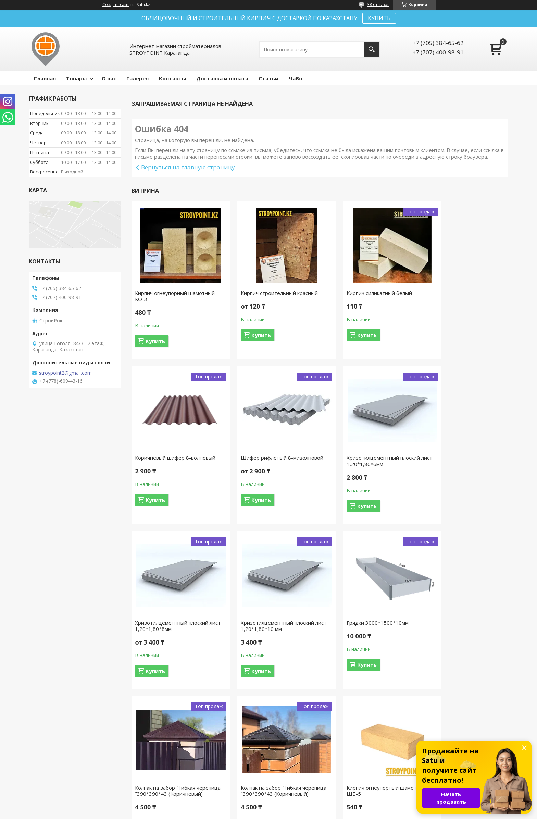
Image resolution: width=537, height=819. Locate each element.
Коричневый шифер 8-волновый (463, 293)
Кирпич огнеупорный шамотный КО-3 (175, 296)
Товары (76, 78)
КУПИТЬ (379, 18)
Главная (45, 78)
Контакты (172, 78)
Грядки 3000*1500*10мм (166, 623)
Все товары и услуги (317, 716)
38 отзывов (378, 5)
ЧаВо (295, 78)
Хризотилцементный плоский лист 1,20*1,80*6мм (267, 461)
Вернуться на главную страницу (188, 167)
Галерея (137, 78)
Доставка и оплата (222, 78)
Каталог (286, 779)
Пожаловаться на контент (282, 812)
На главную (45, 769)
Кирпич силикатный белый (359, 293)
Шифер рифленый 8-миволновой (161, 461)
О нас (109, 78)
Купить (155, 341)
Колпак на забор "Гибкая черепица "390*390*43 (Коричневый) (261, 629)
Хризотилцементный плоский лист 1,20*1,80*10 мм (460, 461)
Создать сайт (115, 4)
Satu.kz (299, 806)
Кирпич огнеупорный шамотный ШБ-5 (463, 626)
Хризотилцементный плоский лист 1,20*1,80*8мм (363, 461)
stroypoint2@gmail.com (65, 373)
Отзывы (286, 769)
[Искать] (371, 49)
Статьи (268, 78)
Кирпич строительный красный (269, 293)
